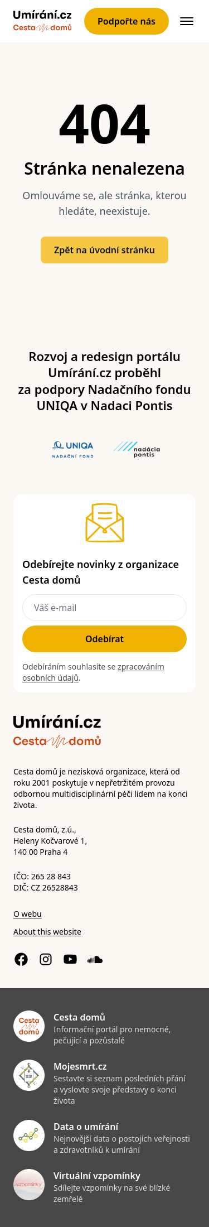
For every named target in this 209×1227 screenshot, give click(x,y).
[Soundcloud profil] (95, 959)
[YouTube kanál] (70, 959)
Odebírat (104, 639)
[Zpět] (42, 21)
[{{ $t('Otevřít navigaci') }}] (187, 21)
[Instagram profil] (46, 959)
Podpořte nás (126, 21)
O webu (27, 913)
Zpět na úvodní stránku (104, 250)
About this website (47, 931)
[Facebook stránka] (21, 959)
